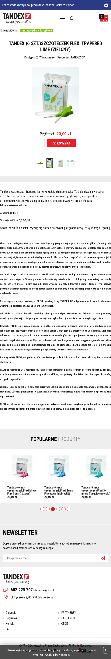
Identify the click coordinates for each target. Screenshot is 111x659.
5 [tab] (63, 509)
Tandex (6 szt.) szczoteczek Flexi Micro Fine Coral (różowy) (44, 490)
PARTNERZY (68, 612)
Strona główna (9, 30)
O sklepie (11, 612)
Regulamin (12, 618)
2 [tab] (48, 509)
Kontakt (10, 623)
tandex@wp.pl (45, 590)
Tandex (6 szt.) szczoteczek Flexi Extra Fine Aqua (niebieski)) (81, 490)
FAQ (8, 629)
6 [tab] (69, 509)
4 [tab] (58, 509)
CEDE (64, 623)
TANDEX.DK (78, 57)
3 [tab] (53, 509)
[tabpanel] (44, 476)
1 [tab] (42, 509)
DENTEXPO (68, 618)
